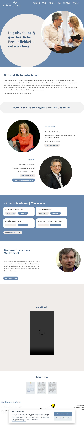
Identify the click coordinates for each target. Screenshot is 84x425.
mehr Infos (11, 216)
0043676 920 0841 (27, 179)
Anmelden (22, 216)
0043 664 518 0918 (52, 149)
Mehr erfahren (11, 281)
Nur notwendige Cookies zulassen (63, 418)
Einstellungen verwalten (19, 420)
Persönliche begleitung (23, 183)
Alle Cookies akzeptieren (63, 414)
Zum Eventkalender (12, 236)
